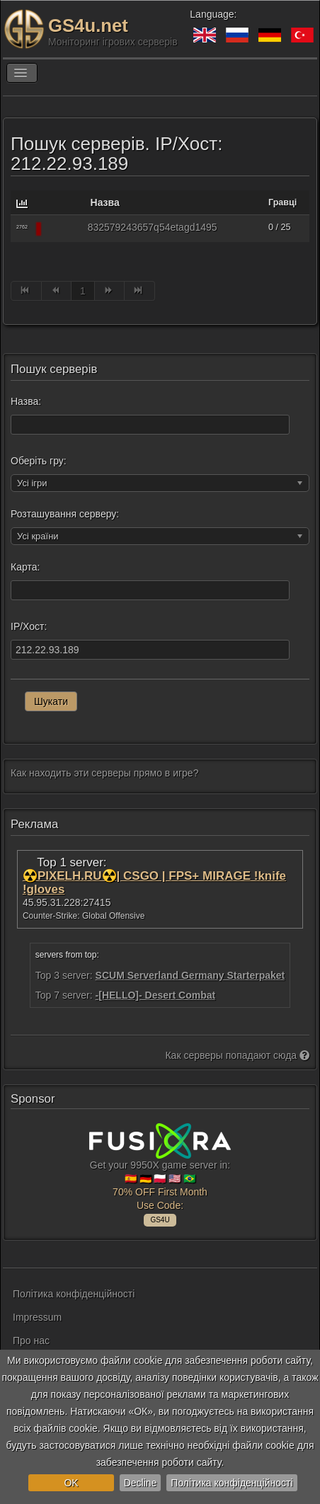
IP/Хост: (29, 626)
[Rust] (63, 228)
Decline (140, 1482)
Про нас (31, 1340)
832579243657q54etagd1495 (152, 227)
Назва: (26, 401)
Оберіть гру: (39, 460)
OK (71, 1482)
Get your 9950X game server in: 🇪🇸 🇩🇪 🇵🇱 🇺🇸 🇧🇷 (160, 1173)
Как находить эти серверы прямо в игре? (104, 773)
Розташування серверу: (65, 513)
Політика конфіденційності (231, 1482)
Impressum (37, 1317)
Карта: (25, 567)
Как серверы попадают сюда (237, 1055)
